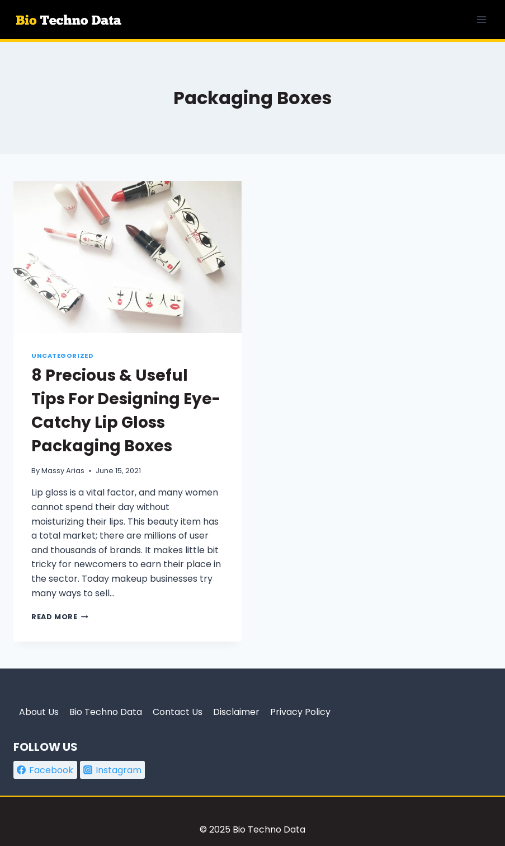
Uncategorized (62, 355)
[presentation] (127, 257)
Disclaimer (236, 711)
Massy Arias (62, 470)
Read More (59, 616)
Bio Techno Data (105, 711)
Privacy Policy (300, 711)
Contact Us (177, 711)
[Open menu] (481, 19)
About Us (39, 711)
